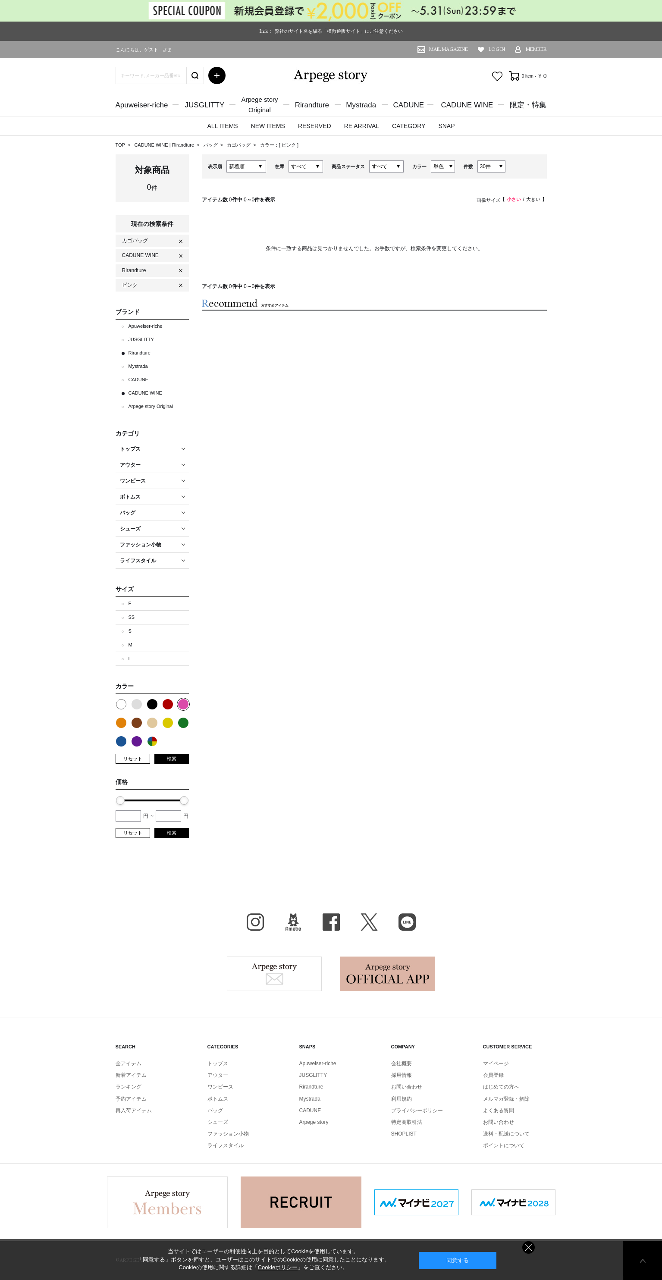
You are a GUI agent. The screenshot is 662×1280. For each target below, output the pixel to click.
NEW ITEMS (268, 125)
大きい (533, 199)
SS (132, 617)
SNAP (446, 125)
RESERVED (314, 125)
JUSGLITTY (205, 105)
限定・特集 (528, 105)
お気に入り (497, 76)
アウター (217, 1075)
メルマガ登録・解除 (506, 1099)
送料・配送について (506, 1134)
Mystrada (361, 105)
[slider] (120, 800)
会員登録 (493, 1075)
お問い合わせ (406, 1087)
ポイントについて (503, 1145)
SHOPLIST (404, 1134)
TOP (120, 144)
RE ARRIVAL (361, 125)
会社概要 (401, 1063)
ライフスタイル (225, 1145)
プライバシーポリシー (417, 1110)
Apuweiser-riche (142, 105)
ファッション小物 (228, 1134)
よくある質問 (498, 1110)
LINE (407, 922)
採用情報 (401, 1075)
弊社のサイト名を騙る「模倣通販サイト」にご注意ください (339, 31)
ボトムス (217, 1099)
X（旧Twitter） (369, 922)
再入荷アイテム (134, 1110)
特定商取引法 (406, 1122)
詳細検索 (217, 75)
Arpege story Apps (387, 974)
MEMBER (536, 49)
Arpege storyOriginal (259, 104)
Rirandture (312, 105)
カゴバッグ (239, 144)
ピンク (289, 144)
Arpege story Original (151, 406)
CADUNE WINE (467, 105)
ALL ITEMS (222, 125)
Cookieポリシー (278, 1267)
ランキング (128, 1087)
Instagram (255, 922)
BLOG (293, 922)
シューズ (217, 1122)
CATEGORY (408, 125)
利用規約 (401, 1099)
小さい (514, 199)
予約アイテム (131, 1099)
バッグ (211, 144)
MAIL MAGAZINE (448, 49)
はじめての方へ (501, 1087)
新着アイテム (131, 1075)
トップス (217, 1063)
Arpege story (274, 974)
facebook (331, 922)
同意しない (528, 1247)
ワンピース (220, 1087)
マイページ (496, 1063)
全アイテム (128, 1063)
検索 (171, 758)
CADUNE (408, 105)
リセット (132, 758)
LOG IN (497, 49)
